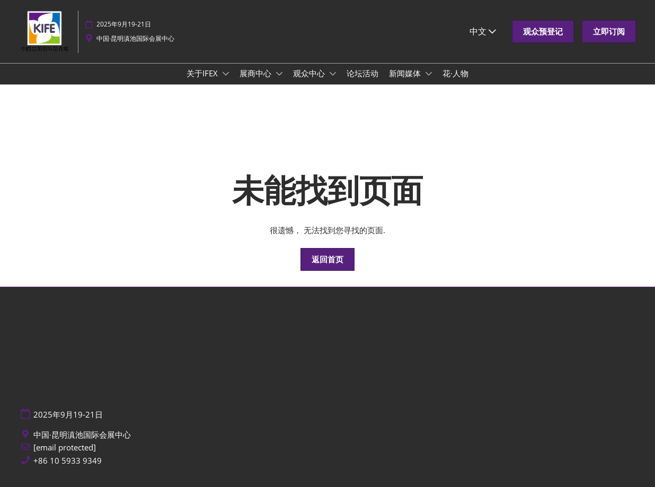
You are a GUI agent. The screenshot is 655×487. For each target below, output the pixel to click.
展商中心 (256, 73)
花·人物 (455, 73)
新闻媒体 (406, 73)
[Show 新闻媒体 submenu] (429, 73)
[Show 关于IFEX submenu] (226, 73)
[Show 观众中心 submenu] (333, 73)
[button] (543, 31)
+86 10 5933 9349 (67, 461)
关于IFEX (203, 73)
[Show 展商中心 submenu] (279, 73)
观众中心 (310, 73)
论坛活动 (362, 73)
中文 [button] (483, 31)
